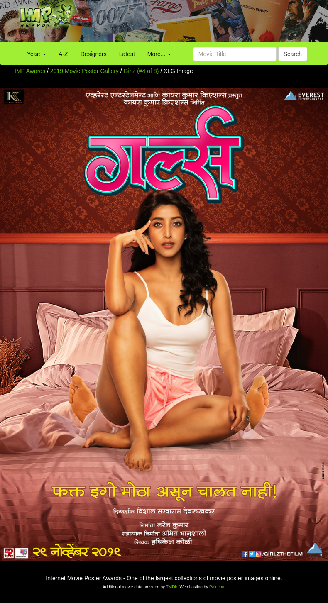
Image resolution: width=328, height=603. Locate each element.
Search (293, 54)
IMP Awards (30, 71)
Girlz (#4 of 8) (141, 71)
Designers (94, 54)
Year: (36, 54)
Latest (127, 54)
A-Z (63, 54)
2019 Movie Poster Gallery (84, 71)
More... (159, 54)
